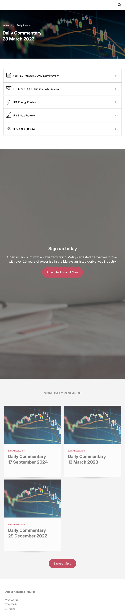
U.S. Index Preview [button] (65, 115)
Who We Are (11, 599)
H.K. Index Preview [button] (65, 129)
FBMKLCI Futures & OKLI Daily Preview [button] (65, 75)
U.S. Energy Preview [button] (65, 102)
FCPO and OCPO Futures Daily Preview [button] (65, 89)
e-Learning (8, 25)
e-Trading (10, 608)
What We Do (11, 604)
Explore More (62, 564)
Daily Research (25, 25)
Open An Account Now (62, 272)
